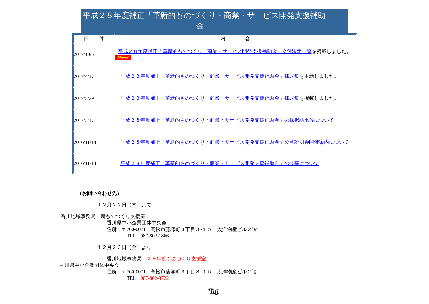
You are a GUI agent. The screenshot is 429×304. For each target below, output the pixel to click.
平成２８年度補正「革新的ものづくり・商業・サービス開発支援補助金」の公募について (219, 163)
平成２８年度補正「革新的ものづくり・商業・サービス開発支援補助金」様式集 (209, 76)
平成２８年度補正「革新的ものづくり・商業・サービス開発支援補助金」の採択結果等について (227, 120)
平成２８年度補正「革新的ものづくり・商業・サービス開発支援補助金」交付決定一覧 (215, 51)
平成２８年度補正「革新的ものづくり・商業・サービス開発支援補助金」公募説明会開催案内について (234, 142)
